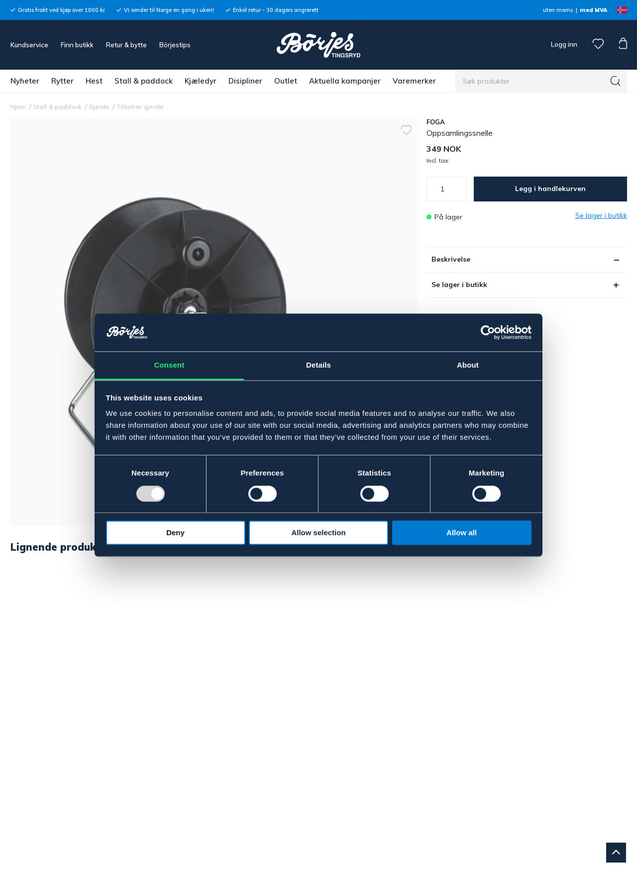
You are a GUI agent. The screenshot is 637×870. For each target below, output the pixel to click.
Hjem (18, 106)
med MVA (593, 9)
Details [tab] (318, 365)
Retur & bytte (126, 45)
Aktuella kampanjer (345, 81)
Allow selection (318, 533)
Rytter (62, 81)
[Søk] (615, 81)
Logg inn (563, 44)
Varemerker (414, 81)
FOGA (435, 122)
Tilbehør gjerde (140, 106)
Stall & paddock (143, 81)
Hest (94, 81)
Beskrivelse (450, 259)
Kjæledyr (200, 81)
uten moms (558, 9)
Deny (175, 533)
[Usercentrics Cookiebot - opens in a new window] (487, 332)
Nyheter (24, 81)
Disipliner (245, 81)
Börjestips (175, 45)
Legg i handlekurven (550, 188)
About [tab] (468, 365)
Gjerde (99, 106)
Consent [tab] (169, 365)
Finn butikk (77, 45)
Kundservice (29, 45)
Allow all (461, 533)
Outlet (285, 81)
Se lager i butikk (459, 284)
